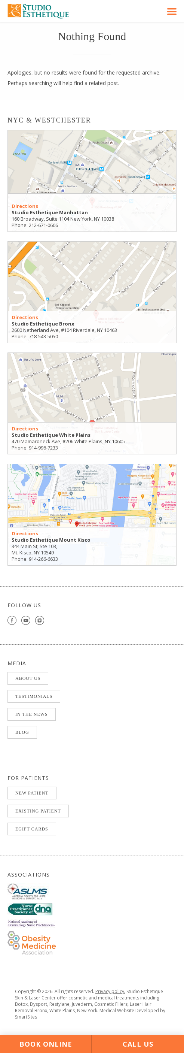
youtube (26, 620)
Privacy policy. (110, 991)
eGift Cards (31, 829)
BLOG (22, 732)
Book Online (45, 1044)
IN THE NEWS (31, 714)
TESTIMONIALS (33, 696)
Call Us (138, 1044)
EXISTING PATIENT (38, 811)
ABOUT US (27, 678)
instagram (40, 620)
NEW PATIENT (32, 793)
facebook (12, 620)
